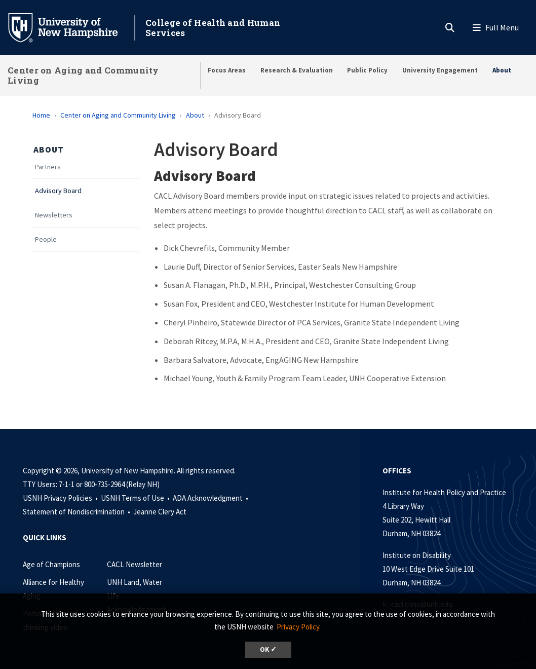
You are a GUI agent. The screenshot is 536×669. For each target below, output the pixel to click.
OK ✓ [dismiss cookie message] (268, 649)
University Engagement (440, 70)
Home (41, 115)
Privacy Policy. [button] (299, 626)
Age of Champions (51, 564)
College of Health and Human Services (212, 28)
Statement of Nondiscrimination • (77, 511)
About (501, 70)
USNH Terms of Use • (136, 498)
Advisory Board (58, 191)
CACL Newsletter (134, 564)
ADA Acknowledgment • (211, 498)
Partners (48, 167)
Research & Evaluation (296, 70)
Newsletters (53, 215)
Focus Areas (227, 70)
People (46, 239)
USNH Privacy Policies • (61, 498)
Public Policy (367, 70)
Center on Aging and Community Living (83, 75)
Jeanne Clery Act (159, 511)
